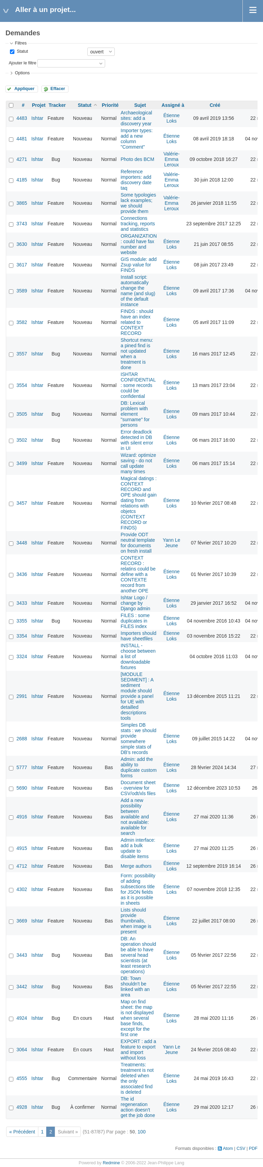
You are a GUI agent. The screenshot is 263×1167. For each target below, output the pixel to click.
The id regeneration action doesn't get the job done (138, 1107)
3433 (21, 603)
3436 (21, 574)
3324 (21, 656)
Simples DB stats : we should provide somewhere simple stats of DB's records (138, 738)
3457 (21, 503)
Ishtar (37, 118)
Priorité (110, 105)
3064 (21, 1049)
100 (142, 1131)
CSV (241, 1148)
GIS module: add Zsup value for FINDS (138, 264)
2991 (21, 696)
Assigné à (173, 105)
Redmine (111, 1162)
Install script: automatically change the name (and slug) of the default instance (138, 290)
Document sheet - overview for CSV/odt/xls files (138, 788)
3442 (21, 986)
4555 (21, 1078)
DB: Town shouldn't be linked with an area (135, 986)
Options (22, 73)
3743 (21, 223)
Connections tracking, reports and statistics (138, 223)
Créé (215, 105)
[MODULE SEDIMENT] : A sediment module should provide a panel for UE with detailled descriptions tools (137, 696)
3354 (21, 636)
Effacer (57, 88)
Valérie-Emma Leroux (171, 159)
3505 (21, 414)
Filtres (20, 43)
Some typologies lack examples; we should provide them (138, 203)
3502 (21, 440)
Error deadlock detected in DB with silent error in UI (137, 440)
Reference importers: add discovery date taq (136, 180)
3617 (21, 264)
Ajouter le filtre (22, 63)
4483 (21, 118)
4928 (21, 1107)
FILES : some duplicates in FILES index (135, 621)
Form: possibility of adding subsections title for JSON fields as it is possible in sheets (138, 889)
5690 (21, 788)
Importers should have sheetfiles (138, 635)
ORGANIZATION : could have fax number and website (139, 244)
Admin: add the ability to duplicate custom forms (138, 767)
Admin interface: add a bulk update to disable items (138, 848)
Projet (39, 105)
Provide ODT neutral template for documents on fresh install (138, 543)
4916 (21, 816)
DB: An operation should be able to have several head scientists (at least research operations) (138, 955)
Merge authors (136, 866)
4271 (21, 159)
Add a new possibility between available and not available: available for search (135, 817)
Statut (21, 51)
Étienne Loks (171, 118)
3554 (21, 385)
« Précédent (22, 1131)
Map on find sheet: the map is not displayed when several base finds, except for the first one (137, 1018)
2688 (21, 738)
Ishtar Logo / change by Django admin (135, 603)
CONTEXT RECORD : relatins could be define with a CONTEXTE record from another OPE (138, 574)
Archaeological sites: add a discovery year (136, 118)
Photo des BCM (137, 159)
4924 (21, 1018)
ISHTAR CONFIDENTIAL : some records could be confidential (138, 385)
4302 (21, 889)
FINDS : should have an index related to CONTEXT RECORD (137, 322)
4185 (21, 180)
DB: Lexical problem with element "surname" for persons (135, 414)
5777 (21, 767)
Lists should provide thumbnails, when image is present (136, 920)
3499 (21, 463)
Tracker (57, 105)
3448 (21, 542)
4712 (21, 866)
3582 (21, 322)
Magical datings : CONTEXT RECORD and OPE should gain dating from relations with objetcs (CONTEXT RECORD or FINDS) (138, 503)
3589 (21, 290)
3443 (21, 955)
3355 (21, 621)
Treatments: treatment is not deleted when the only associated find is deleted (137, 1078)
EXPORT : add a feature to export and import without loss (138, 1050)
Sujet (140, 105)
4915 (21, 848)
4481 (21, 138)
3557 (21, 353)
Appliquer (24, 88)
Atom (228, 1148)
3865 (21, 203)
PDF (253, 1148)
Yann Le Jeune (171, 542)
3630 (21, 244)
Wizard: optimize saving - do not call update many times (138, 463)
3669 (21, 921)
